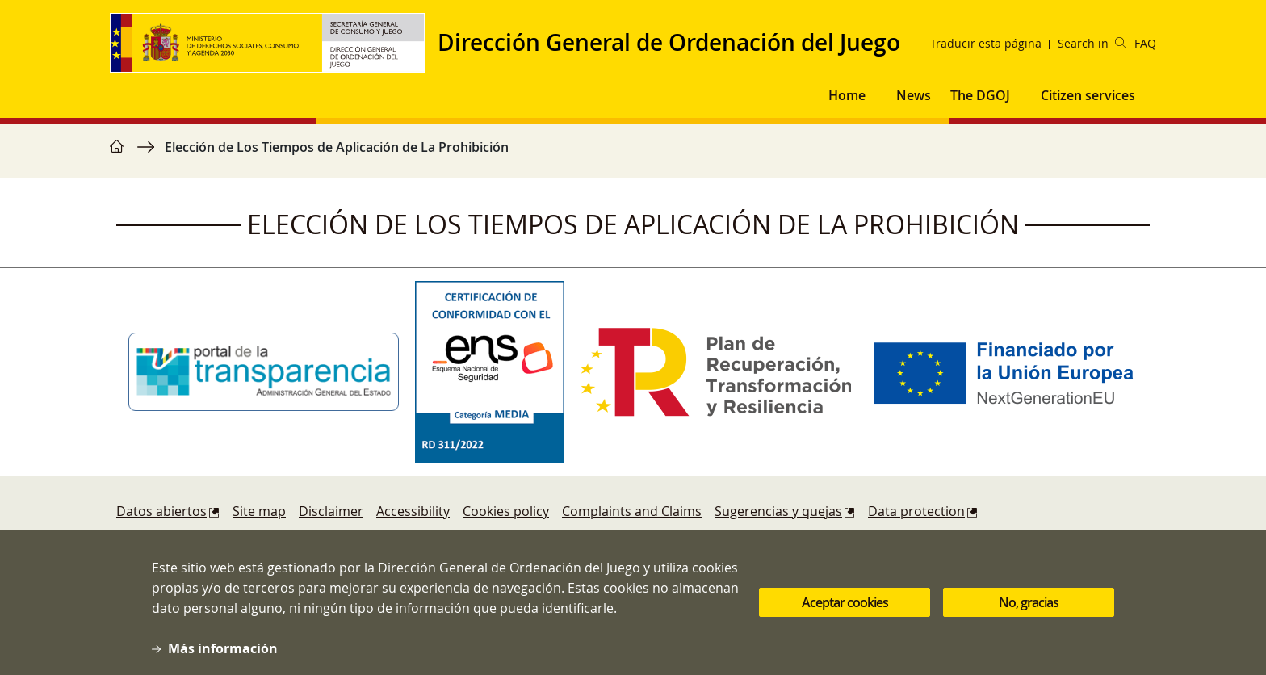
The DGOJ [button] (980, 95)
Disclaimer (331, 511)
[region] (633, 155)
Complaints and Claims (632, 511)
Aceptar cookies (845, 602)
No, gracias (1028, 602)
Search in (1092, 43)
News (913, 95)
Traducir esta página (986, 43)
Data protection (916, 511)
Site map (259, 511)
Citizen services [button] (1088, 95)
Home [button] (847, 95)
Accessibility (413, 511)
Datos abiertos (161, 511)
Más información (223, 648)
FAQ (1145, 43)
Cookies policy (506, 511)
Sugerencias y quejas (778, 511)
